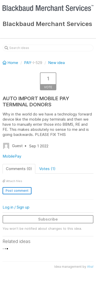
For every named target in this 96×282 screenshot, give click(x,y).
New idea (56, 62)
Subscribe (48, 219)
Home (11, 62)
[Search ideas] (48, 48)
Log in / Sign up (16, 207)
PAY (27, 62)
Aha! (90, 266)
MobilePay (12, 156)
